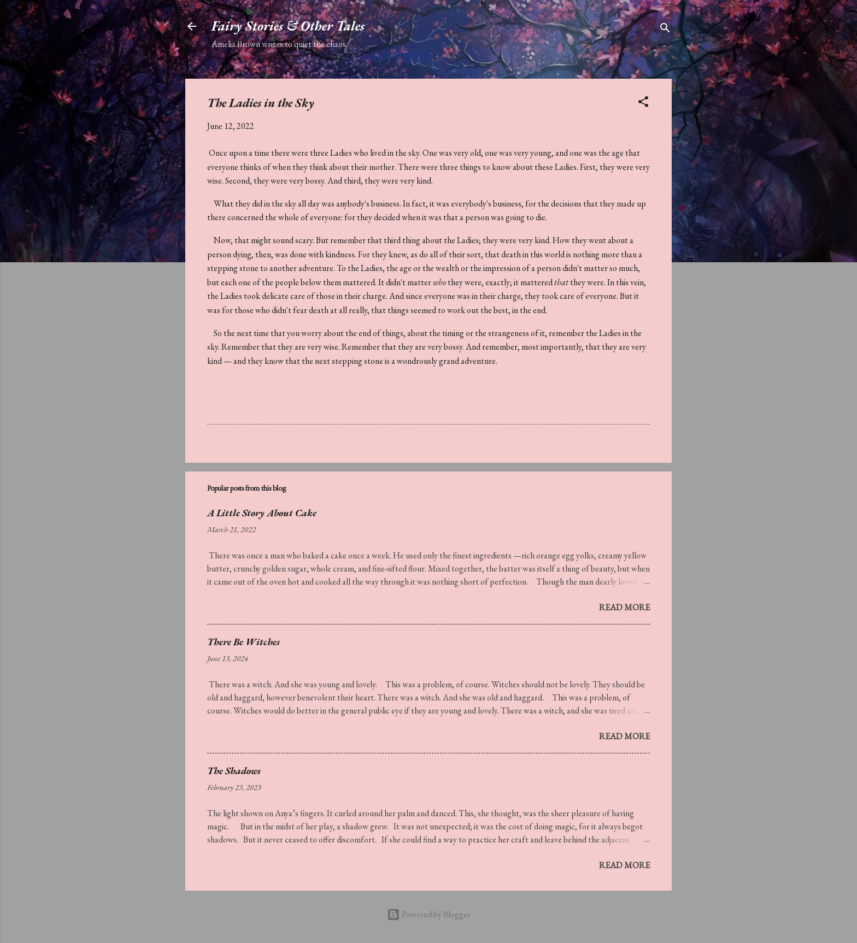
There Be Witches (243, 641)
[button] (643, 103)
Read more (624, 607)
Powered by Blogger (429, 914)
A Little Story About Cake (261, 512)
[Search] (665, 29)
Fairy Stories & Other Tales (288, 25)
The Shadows (234, 770)
